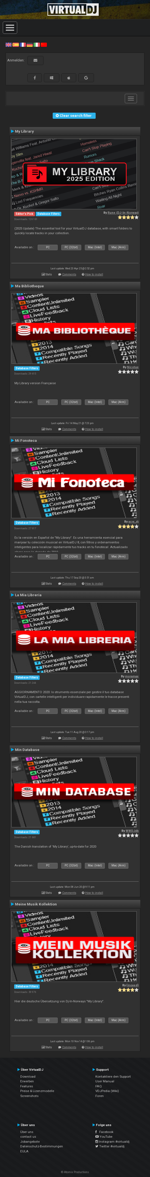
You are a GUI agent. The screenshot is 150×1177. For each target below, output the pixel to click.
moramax (132, 676)
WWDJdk (132, 831)
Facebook (104, 1132)
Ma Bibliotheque (29, 286)
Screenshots (29, 1096)
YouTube (103, 1137)
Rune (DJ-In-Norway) (123, 213)
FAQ (98, 1086)
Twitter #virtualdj (109, 1146)
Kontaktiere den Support (113, 1076)
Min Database (27, 749)
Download (27, 1076)
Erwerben (27, 1081)
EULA (24, 1151)
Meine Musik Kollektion (36, 904)
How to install (94, 274)
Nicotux (133, 367)
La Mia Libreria (28, 595)
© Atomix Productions (75, 1172)
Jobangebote (30, 1142)
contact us (28, 1137)
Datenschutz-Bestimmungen (41, 1146)
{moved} (132, 985)
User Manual (104, 1081)
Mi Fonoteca (26, 440)
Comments (69, 274)
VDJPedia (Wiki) (107, 1091)
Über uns (26, 1132)
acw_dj (133, 521)
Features (26, 1086)
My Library (24, 131)
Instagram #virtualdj (112, 1142)
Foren (99, 1096)
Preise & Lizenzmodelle (37, 1091)
